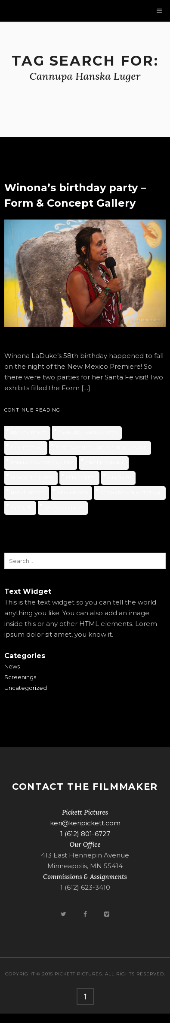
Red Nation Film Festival (130, 493)
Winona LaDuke (63, 508)
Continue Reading (32, 410)
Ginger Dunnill (104, 463)
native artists (28, 493)
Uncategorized (25, 687)
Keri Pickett (80, 478)
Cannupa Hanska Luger (88, 433)
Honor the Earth (32, 478)
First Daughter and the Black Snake (101, 448)
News (12, 666)
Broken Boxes (28, 433)
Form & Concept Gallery (42, 463)
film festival (27, 448)
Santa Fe (21, 508)
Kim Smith (119, 478)
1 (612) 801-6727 (85, 834)
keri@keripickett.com (85, 823)
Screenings (20, 677)
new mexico (72, 493)
